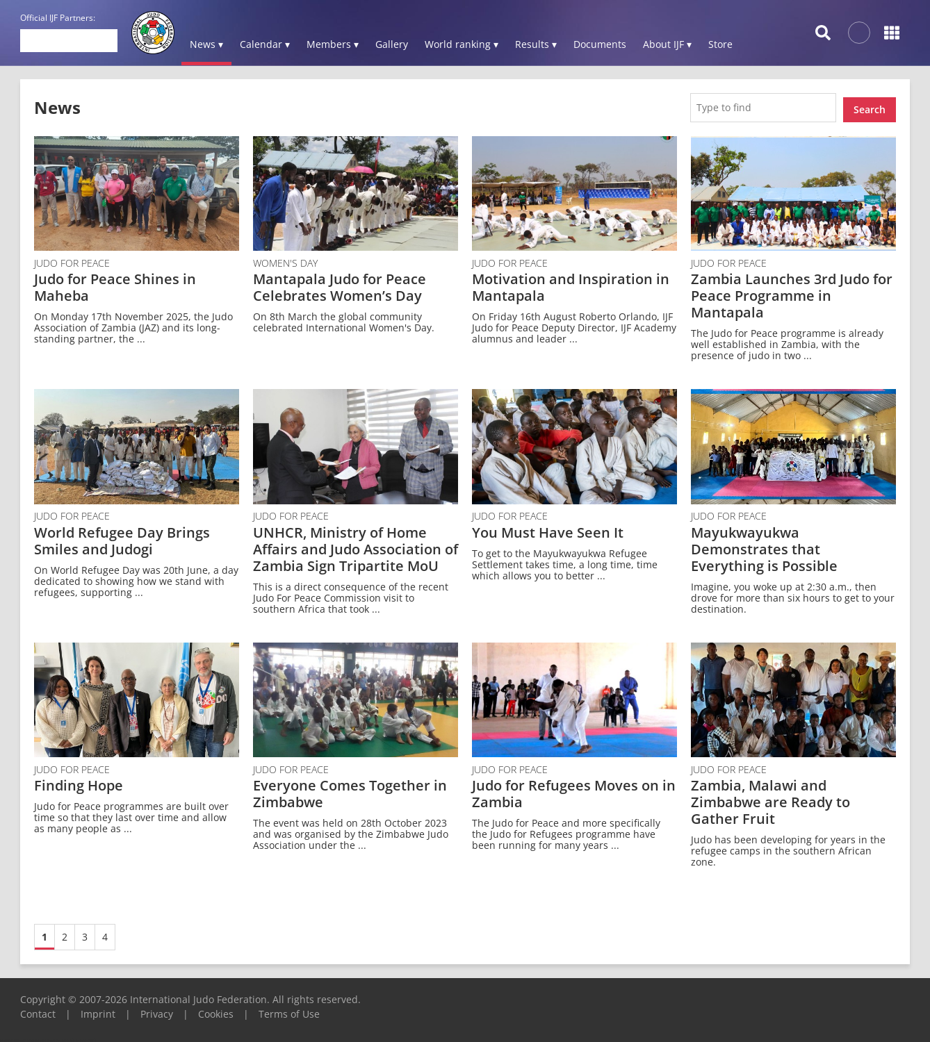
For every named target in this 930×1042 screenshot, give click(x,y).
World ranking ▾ (461, 44)
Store (720, 44)
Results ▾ (536, 44)
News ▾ (206, 44)
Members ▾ (333, 44)
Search (870, 105)
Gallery (391, 44)
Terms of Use (289, 1009)
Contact (38, 1009)
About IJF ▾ (667, 44)
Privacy (156, 1009)
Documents (599, 44)
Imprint (98, 1009)
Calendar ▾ (265, 44)
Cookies (216, 1009)
